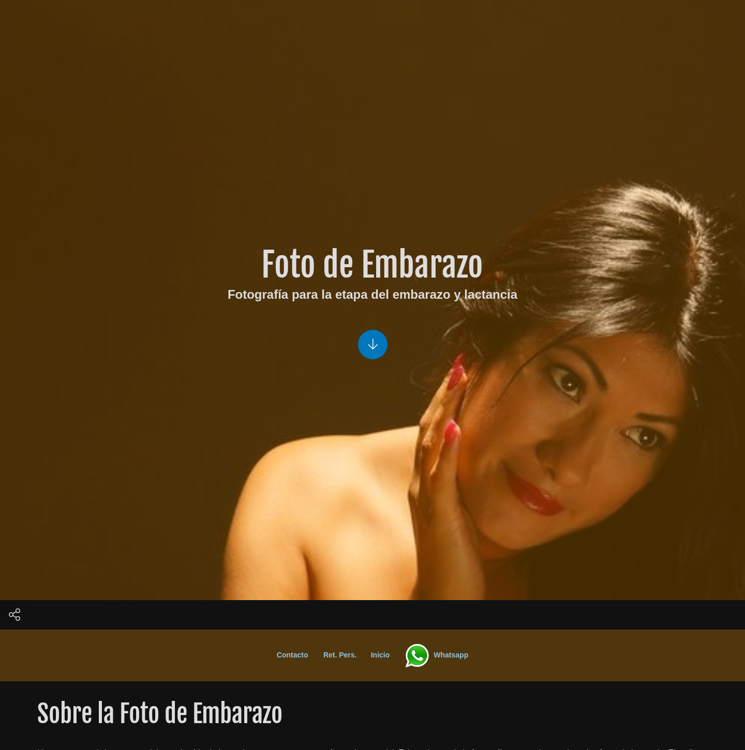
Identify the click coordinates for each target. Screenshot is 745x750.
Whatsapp (435, 655)
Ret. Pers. (345, 655)
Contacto (297, 655)
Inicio (385, 655)
